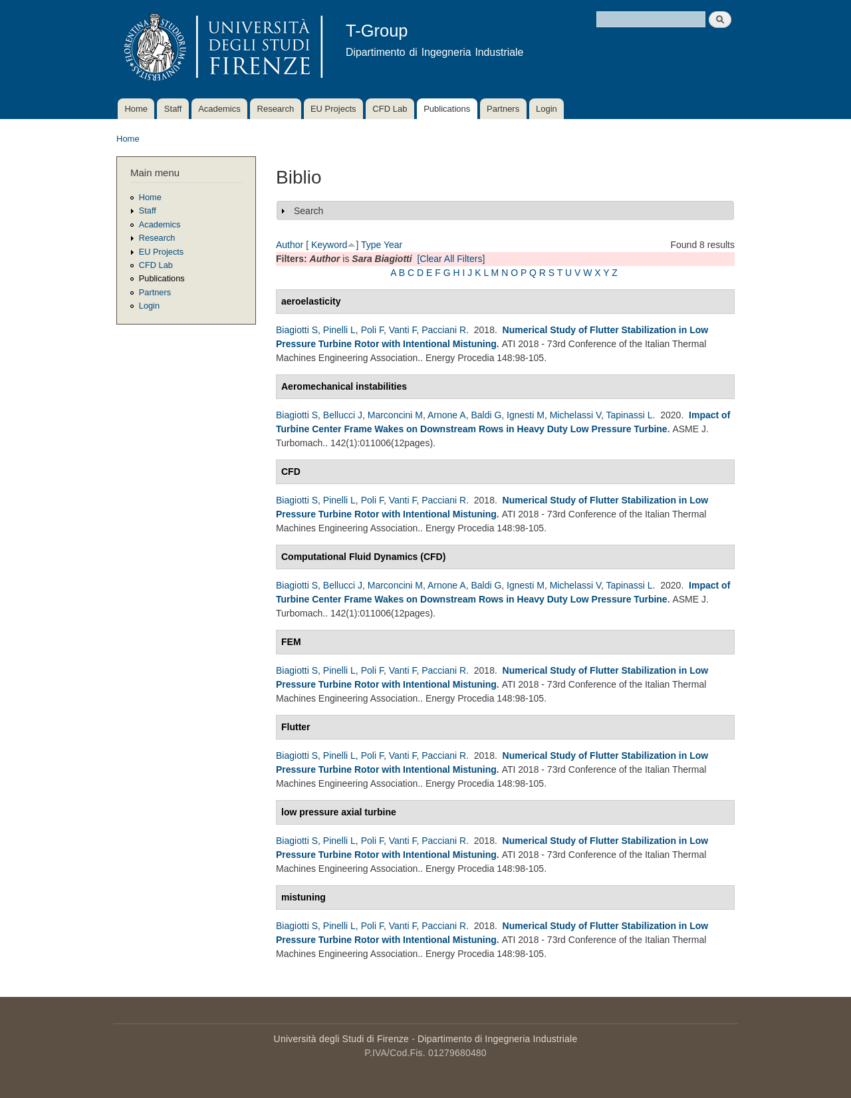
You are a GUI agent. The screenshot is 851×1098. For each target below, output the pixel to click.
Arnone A (446, 415)
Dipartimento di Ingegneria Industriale (497, 1038)
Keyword (329, 244)
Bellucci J (342, 415)
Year (393, 244)
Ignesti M (526, 415)
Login (546, 109)
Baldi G (486, 415)
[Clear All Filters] (451, 258)
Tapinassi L (629, 415)
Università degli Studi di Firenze (341, 1038)
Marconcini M (395, 415)
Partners (503, 109)
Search (308, 211)
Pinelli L (339, 330)
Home (136, 109)
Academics (219, 109)
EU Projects (333, 109)
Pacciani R (444, 330)
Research (276, 109)
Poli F (372, 330)
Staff (173, 109)
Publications (447, 109)
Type (371, 244)
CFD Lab (389, 109)
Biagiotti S (297, 330)
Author (289, 244)
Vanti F (403, 330)
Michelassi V (575, 415)
